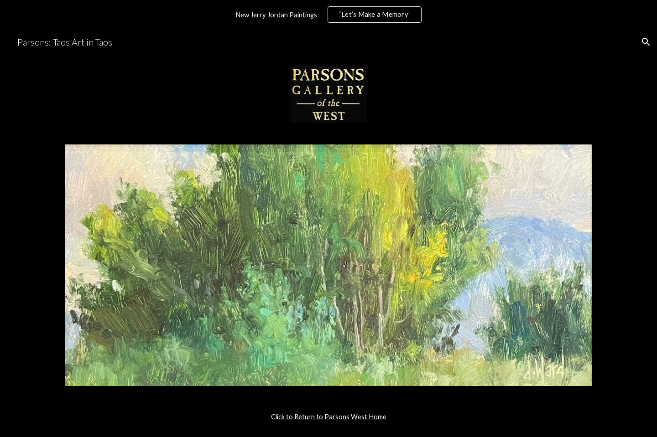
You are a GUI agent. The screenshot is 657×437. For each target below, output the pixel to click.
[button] (646, 42)
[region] (328, 14)
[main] (328, 417)
